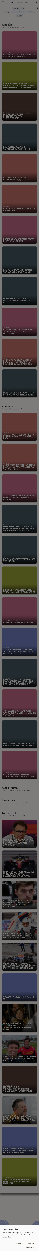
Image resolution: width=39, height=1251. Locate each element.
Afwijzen (31, 1244)
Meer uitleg (30, 1247)
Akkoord (19, 1244)
